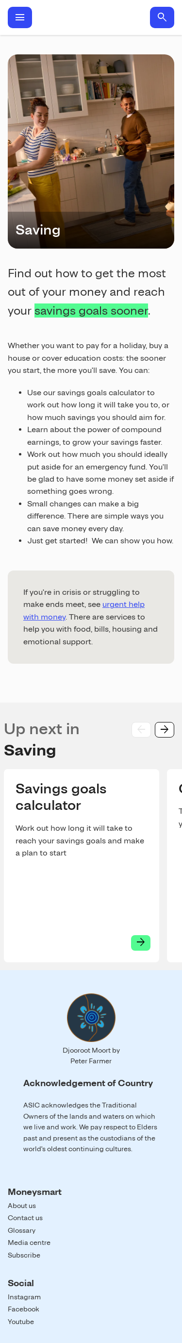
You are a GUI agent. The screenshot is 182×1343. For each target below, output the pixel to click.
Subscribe (24, 1255)
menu (20, 17)
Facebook (23, 1309)
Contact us (25, 1218)
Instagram (24, 1297)
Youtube (21, 1322)
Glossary (21, 1230)
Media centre (29, 1242)
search (162, 17)
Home (91, 17)
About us (22, 1205)
